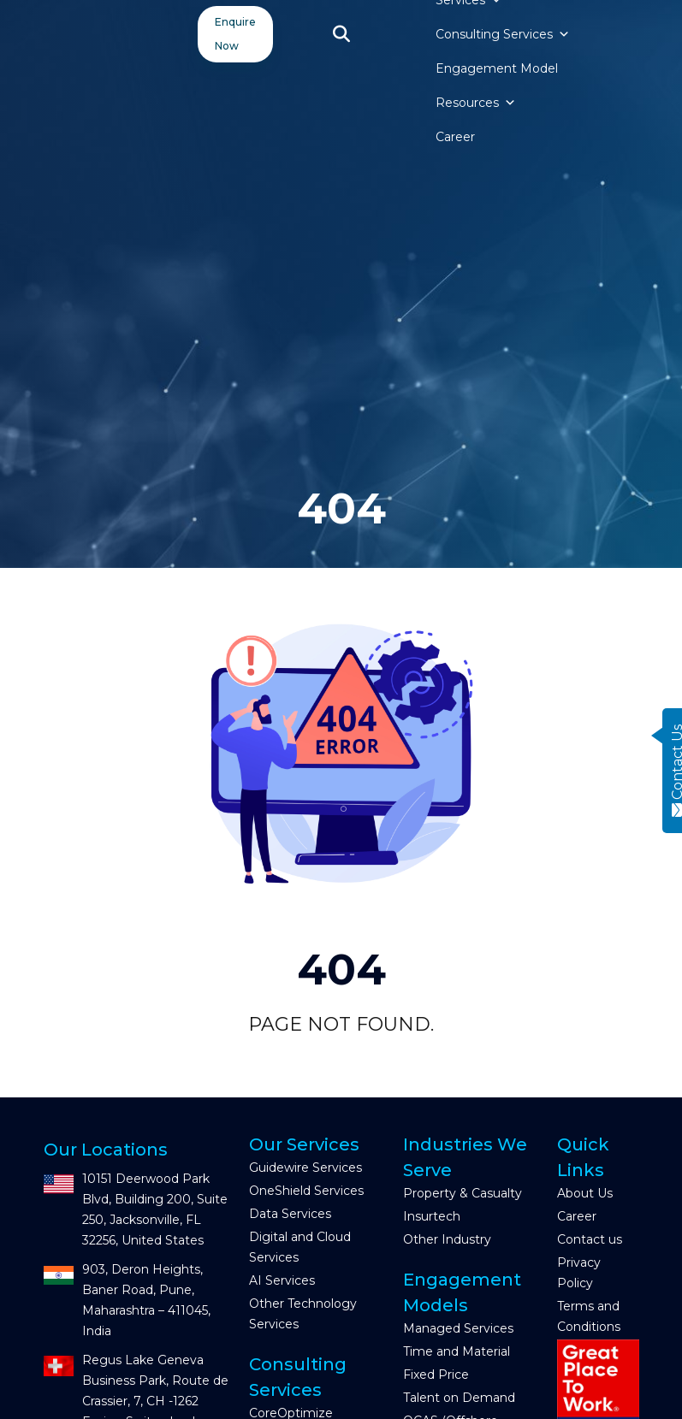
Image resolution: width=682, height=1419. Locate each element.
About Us (585, 1193)
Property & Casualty (462, 1193)
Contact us (589, 1239)
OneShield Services (306, 1190)
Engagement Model (497, 68)
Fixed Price (436, 1374)
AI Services (282, 1280)
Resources (476, 103)
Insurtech (431, 1216)
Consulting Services (503, 34)
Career (455, 137)
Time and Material (456, 1351)
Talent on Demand (459, 1397)
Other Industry (447, 1239)
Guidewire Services (305, 1167)
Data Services (290, 1213)
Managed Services (458, 1328)
